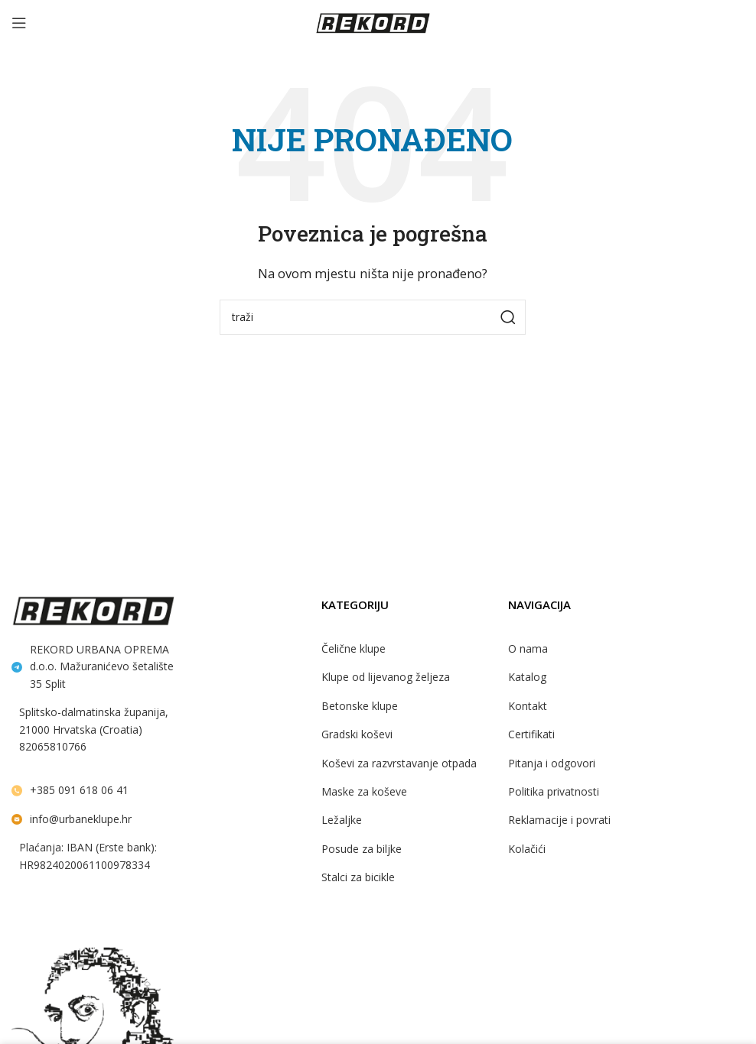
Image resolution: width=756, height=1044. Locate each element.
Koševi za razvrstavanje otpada (399, 763)
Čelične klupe (353, 648)
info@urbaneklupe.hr (81, 819)
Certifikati (531, 734)
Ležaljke (341, 819)
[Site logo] (372, 21)
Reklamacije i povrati (559, 819)
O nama (528, 648)
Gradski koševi (357, 734)
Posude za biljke (361, 848)
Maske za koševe (364, 791)
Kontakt (527, 706)
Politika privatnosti (553, 791)
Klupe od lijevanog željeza (385, 677)
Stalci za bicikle (358, 877)
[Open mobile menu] (19, 23)
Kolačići (527, 848)
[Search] (373, 317)
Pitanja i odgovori (551, 763)
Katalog (527, 677)
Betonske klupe (359, 706)
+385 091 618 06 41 (79, 790)
